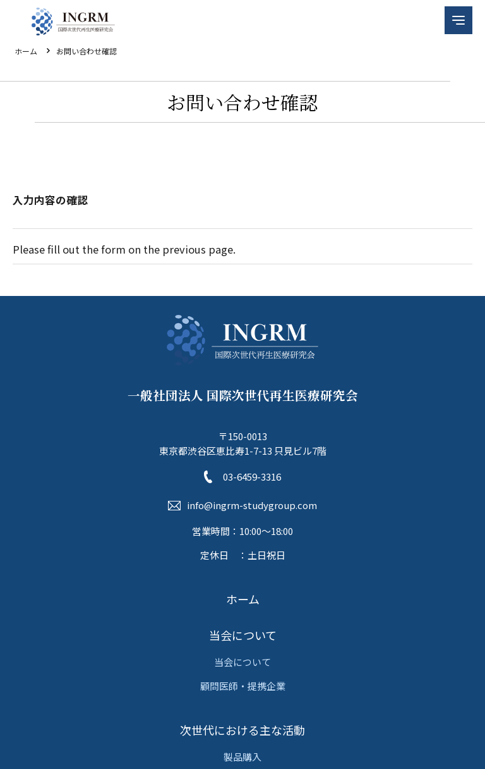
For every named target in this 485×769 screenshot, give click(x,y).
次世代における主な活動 (242, 730)
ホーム (26, 51)
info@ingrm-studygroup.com (252, 505)
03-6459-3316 (252, 476)
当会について (243, 635)
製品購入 (242, 756)
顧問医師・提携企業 (242, 685)
